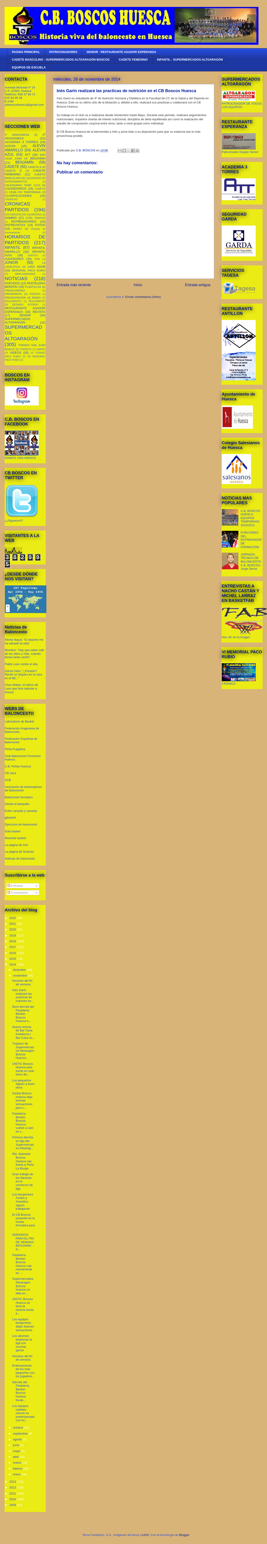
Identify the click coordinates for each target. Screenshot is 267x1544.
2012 (13, 1487)
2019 (13, 935)
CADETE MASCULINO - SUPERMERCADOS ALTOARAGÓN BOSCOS (61, 59)
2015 (13, 958)
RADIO (36, 297)
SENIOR (25, 315)
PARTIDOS (12, 283)
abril (16, 1457)
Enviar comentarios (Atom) (143, 297)
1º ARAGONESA (17, 134)
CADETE (12, 167)
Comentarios (17, 892)
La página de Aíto (16, 845)
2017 (13, 947)
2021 (13, 923)
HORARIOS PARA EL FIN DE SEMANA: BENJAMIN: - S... (23, 1242)
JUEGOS (33, 255)
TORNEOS (26, 349)
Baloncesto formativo (19, 797)
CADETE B (13, 170)
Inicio (138, 285)
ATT (27, 154)
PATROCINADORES (63, 52)
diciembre (20, 970)
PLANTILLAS (33, 286)
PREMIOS (35, 294)
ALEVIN (10, 146)
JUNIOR (11, 262)
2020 (13, 929)
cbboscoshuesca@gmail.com (24, 104)
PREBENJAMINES (15, 290)
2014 (13, 964)
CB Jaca (10, 773)
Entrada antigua (197, 285)
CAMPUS (40, 189)
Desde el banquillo (17, 804)
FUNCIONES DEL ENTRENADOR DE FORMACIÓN (251, 540)
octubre (18, 1427)
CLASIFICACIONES (18, 195)
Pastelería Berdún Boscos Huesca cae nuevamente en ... (22, 1264)
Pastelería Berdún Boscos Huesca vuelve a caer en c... (22, 1122)
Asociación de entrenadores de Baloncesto (23, 788)
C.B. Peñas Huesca (18, 766)
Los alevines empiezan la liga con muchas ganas (22, 1343)
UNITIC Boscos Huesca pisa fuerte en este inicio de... (23, 1069)
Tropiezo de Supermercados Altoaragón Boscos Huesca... (23, 1051)
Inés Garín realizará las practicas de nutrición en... (23, 995)
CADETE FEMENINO (133, 59)
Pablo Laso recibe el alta (21, 664)
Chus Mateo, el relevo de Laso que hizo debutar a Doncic (21, 688)
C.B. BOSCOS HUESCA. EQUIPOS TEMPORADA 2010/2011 (250, 518)
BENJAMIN (37, 158)
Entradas (15, 885)
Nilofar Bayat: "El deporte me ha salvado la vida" (24, 641)
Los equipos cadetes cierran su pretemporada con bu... (23, 1413)
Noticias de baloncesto (20, 858)
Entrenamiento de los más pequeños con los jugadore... (23, 1371)
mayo (17, 1451)
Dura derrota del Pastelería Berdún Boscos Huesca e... (23, 1014)
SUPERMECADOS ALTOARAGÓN (17, 320)
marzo (17, 1462)
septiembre (21, 1433)
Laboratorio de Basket (19, 721)
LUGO (145, 1535)
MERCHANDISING (25, 274)
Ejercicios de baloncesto (21, 824)
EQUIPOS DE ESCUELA (29, 67)
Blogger (184, 1535)
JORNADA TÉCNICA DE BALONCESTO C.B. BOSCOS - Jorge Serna (251, 561)
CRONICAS (11, 199)
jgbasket (10, 817)
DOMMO (11, 218)
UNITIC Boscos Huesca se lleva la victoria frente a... (23, 1306)
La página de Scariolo (19, 851)
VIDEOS (15, 352)
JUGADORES (14, 259)
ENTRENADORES (23, 221)
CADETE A (34, 166)
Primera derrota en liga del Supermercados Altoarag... (23, 1143)
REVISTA (39, 312)
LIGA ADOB (36, 266)
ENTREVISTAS (15, 225)
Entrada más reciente (74, 285)
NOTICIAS (16, 278)
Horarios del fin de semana (22, 982)
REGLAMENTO (13, 301)
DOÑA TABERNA (35, 218)
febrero (18, 1468)
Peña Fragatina (15, 749)
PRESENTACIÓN (15, 297)
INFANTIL (13, 248)
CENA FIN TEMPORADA (25, 192)
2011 (13, 1493)
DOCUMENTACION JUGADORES (23, 214)
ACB (8, 780)
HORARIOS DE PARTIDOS (25, 239)
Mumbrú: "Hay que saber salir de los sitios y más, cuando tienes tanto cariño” (25, 653)
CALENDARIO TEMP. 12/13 (22, 185)
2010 (13, 1499)
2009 (13, 1505)
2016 (13, 953)
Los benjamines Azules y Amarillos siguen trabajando (22, 1201)
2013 (13, 1481)
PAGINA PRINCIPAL (26, 52)
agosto (18, 1439)
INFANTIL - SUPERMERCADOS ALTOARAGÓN (190, 59)
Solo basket (13, 831)
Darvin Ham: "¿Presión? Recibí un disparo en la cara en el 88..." (23, 674)
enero (17, 1474)
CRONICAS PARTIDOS (17, 206)
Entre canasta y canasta (21, 811)
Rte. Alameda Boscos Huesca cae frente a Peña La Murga (23, 1161)
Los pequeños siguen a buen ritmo (23, 1084)
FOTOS (40, 225)
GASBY (17, 228)
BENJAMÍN (24, 162)
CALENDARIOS (15, 188)
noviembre (20, 975)
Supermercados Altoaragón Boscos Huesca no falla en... (22, 1286)
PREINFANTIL (13, 293)
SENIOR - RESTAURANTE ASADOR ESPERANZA (121, 52)
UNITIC (40, 349)
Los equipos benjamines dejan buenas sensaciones (23, 1325)
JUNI (37, 259)
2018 (13, 941)
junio (16, 1445)
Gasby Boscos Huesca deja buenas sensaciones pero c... (22, 1100)
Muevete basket (15, 838)
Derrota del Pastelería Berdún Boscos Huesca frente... (20, 1391)
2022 (13, 918)
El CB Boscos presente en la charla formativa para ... (23, 1222)
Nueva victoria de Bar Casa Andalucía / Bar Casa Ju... (23, 1032)
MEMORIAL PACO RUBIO (28, 270)
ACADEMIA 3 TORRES (21, 142)
